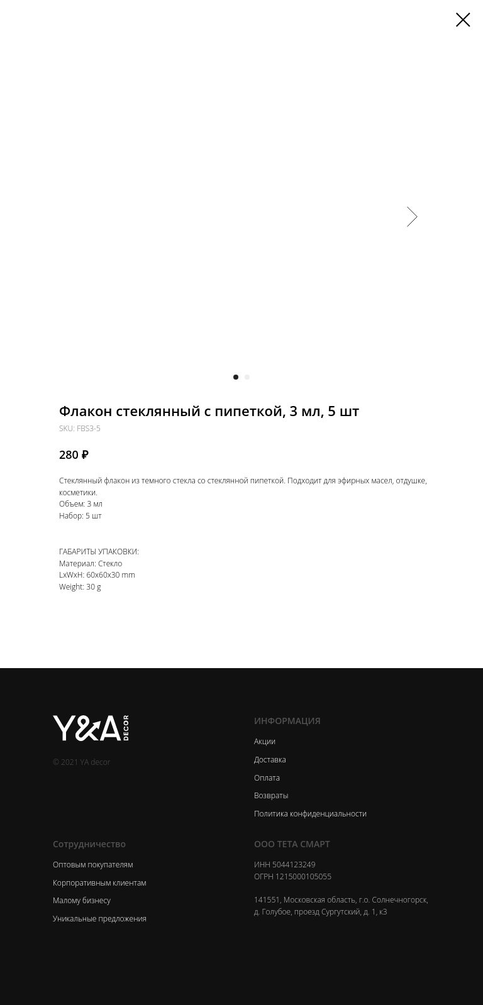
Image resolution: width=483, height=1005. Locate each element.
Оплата (267, 777)
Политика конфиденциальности (310, 813)
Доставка (270, 759)
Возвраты (271, 795)
